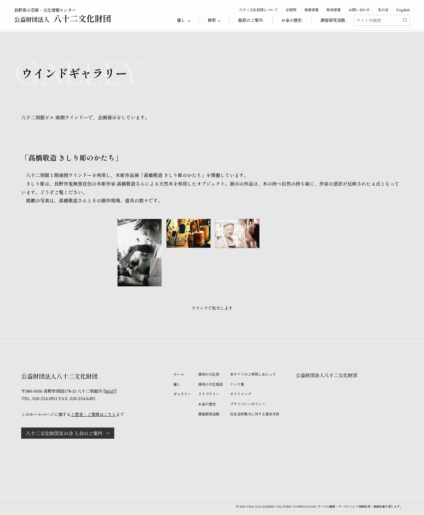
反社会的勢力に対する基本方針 (254, 413)
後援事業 (311, 9)
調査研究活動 (332, 20)
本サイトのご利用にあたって (253, 374)
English (403, 9)
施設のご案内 (250, 20)
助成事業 (334, 9)
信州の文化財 (208, 374)
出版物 (291, 9)
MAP (110, 391)
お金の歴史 (291, 20)
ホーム (178, 374)
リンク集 (237, 384)
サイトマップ (240, 393)
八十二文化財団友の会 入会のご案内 (64, 433)
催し (176, 384)
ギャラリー (182, 393)
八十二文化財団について (258, 9)
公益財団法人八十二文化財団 (326, 375)
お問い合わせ (359, 9)
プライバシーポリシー (247, 403)
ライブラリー (208, 393)
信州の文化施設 (210, 384)
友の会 (383, 9)
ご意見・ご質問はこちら (93, 414)
